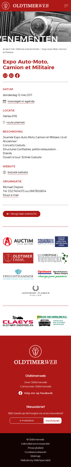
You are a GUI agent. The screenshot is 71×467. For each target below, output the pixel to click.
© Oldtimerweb (35, 439)
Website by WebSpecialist (36, 460)
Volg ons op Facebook (38, 393)
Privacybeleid (35, 447)
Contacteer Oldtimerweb (35, 386)
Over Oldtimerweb (35, 382)
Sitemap (35, 456)
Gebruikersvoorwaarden (35, 443)
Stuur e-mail (11, 195)
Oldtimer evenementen (28, 49)
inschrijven (53, 420)
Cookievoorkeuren (35, 452)
